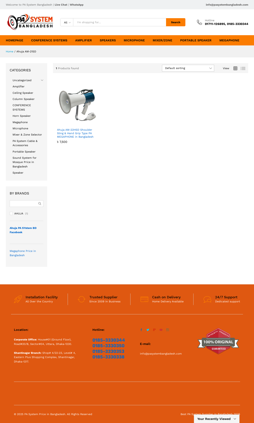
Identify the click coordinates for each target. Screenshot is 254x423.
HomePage (14, 40)
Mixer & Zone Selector (27, 134)
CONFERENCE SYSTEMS (49, 40)
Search (175, 22)
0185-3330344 (108, 340)
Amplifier (83, 40)
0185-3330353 (108, 351)
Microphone (134, 40)
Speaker (18, 172)
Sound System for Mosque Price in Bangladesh (25, 162)
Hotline (209, 20)
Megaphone (229, 40)
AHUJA (18, 213)
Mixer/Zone (162, 40)
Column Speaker (24, 99)
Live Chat (61, 4)
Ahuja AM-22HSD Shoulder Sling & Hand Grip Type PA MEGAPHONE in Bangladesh (75, 133)
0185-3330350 (108, 345)
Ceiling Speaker (23, 92)
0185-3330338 (108, 357)
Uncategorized (22, 80)
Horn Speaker (22, 115)
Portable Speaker (195, 40)
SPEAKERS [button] (108, 40)
